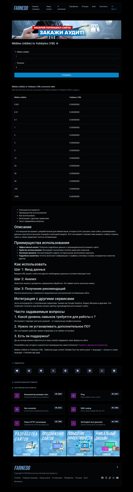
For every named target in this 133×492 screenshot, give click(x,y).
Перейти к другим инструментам (92, 345)
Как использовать (27, 215)
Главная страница (35, 8)
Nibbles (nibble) (21, 52)
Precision (19, 63)
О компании (61, 8)
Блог (94, 7)
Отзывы (85, 7)
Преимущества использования (32, 213)
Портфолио (73, 7)
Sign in (114, 8)
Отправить (66, 75)
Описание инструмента (29, 210)
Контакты (104, 7)
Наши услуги (49, 8)
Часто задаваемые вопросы (31, 221)
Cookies (17, 478)
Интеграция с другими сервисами (34, 218)
